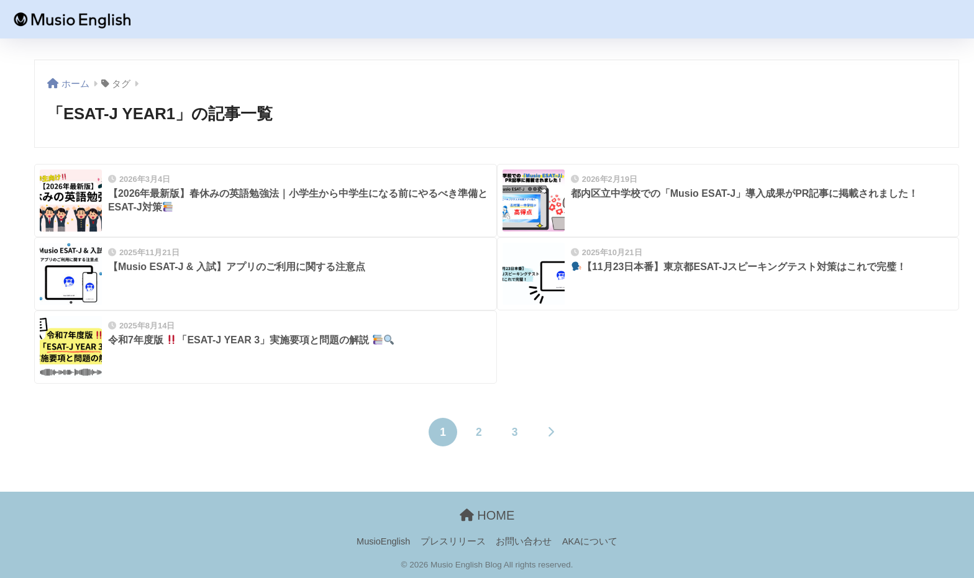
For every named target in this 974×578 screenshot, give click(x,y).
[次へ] (550, 432)
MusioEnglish (383, 541)
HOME (487, 515)
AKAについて (589, 541)
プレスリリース (453, 541)
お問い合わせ (524, 541)
